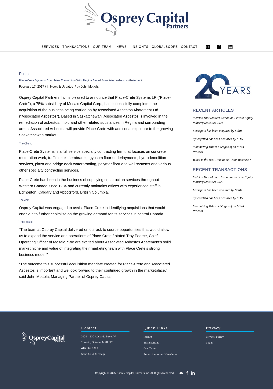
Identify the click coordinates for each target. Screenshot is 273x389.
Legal (209, 342)
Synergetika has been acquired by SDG (218, 139)
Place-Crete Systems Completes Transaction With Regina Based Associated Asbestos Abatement (80, 80)
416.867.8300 (89, 348)
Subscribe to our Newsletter (161, 354)
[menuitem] (50, 47)
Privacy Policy (215, 336)
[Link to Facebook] (187, 373)
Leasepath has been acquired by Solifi (217, 131)
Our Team (150, 348)
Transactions (151, 342)
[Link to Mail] (181, 373)
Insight (148, 336)
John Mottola (90, 86)
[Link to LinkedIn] (193, 373)
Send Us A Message (93, 353)
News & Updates (61, 86)
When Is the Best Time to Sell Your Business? (222, 160)
